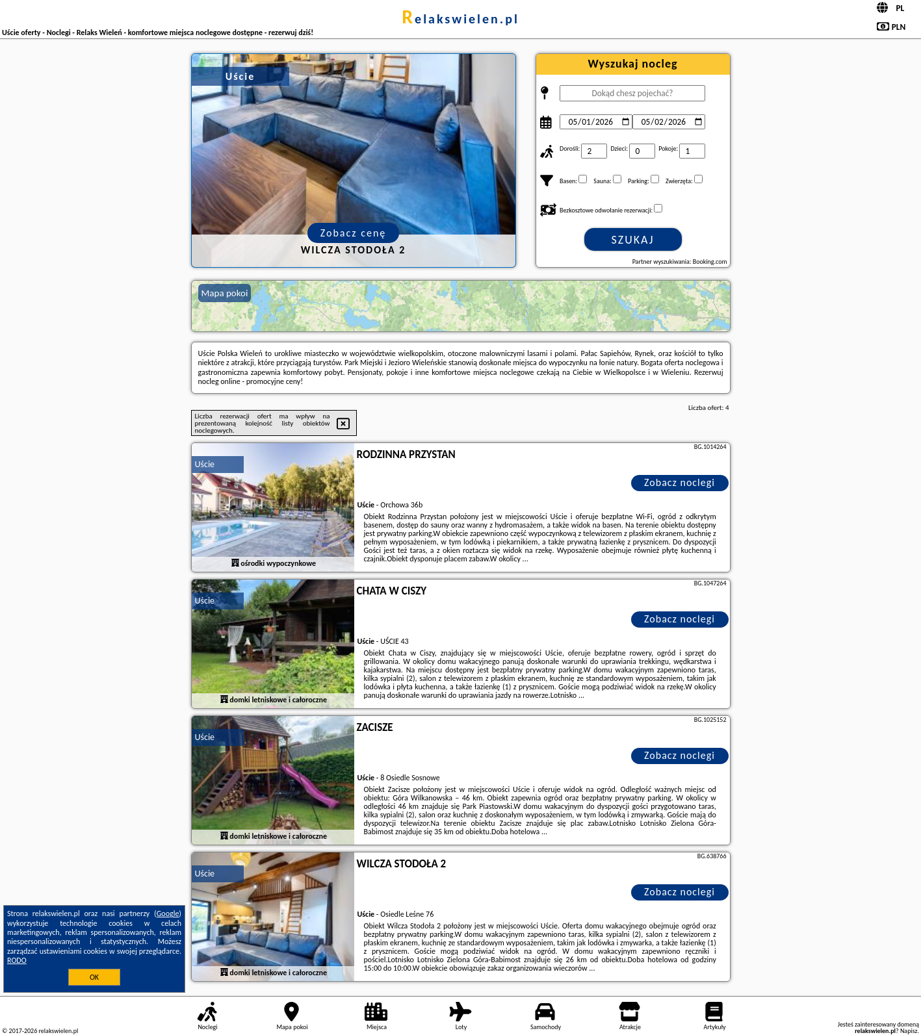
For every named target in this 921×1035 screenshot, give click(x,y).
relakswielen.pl (460, 19)
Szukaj (633, 240)
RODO (17, 960)
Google (168, 913)
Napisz (909, 1031)
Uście (205, 464)
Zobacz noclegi (679, 482)
